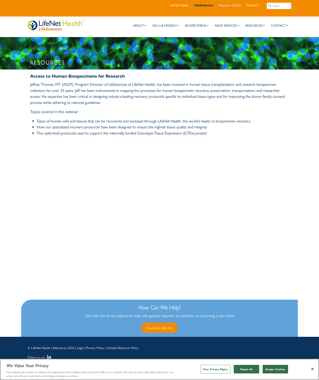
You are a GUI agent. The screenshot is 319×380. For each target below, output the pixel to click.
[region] (159, 369)
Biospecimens (195, 25)
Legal (80, 347)
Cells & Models (164, 25)
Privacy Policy (95, 347)
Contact (278, 25)
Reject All (246, 369)
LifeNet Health (179, 5)
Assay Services (226, 25)
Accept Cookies (275, 369)
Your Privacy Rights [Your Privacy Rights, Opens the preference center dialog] (215, 369)
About (138, 25)
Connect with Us (159, 327)
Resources (253, 25)
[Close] (312, 369)
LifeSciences (203, 5)
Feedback (253, 5)
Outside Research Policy (123, 347)
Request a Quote (230, 5)
